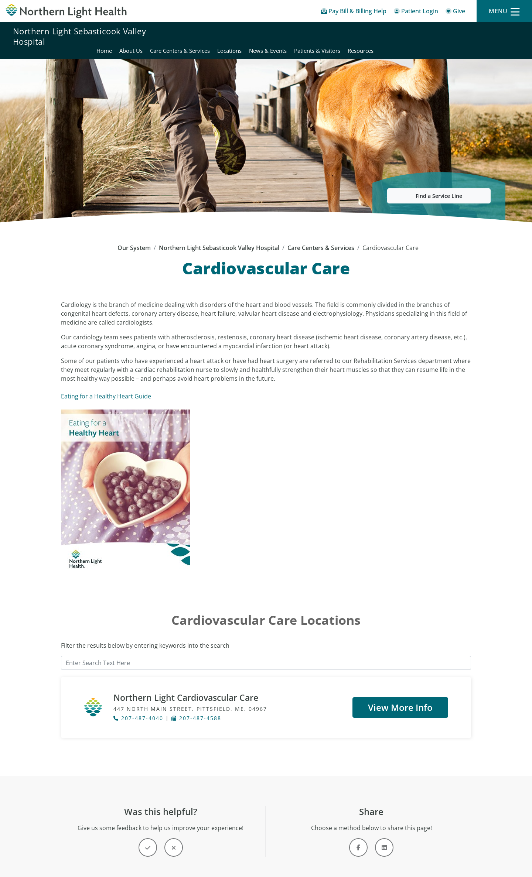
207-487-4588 (196, 709)
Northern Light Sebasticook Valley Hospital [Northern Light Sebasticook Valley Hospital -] (219, 239)
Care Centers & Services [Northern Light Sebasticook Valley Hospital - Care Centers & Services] (325, 36)
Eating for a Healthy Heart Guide (106, 387)
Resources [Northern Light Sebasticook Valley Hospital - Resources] (506, 36)
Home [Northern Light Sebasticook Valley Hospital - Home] (249, 36)
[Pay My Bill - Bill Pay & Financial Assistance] (353, 12)
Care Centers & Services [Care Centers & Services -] (320, 239)
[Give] (455, 12)
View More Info (400, 698)
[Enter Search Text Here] (266, 654)
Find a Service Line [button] (439, 187)
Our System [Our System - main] (134, 239)
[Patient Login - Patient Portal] (416, 12)
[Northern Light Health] (66, 11)
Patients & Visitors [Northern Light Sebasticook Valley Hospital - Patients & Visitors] (462, 36)
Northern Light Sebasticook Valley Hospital (79, 36)
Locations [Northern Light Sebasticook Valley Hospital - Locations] (374, 36)
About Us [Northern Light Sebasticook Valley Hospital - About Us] (276, 36)
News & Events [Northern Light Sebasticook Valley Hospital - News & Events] (413, 36)
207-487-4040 (138, 709)
